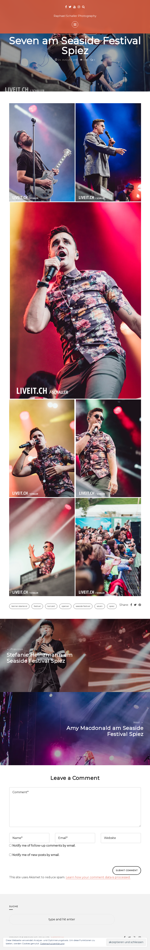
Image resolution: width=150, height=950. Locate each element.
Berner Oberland (19, 606)
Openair (65, 606)
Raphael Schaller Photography (75, 16)
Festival (37, 606)
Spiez (111, 606)
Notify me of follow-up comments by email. (43, 845)
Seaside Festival (83, 606)
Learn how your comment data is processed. (98, 877)
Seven (100, 606)
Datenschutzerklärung (52, 943)
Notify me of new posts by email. (35, 855)
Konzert (51, 606)
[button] (42, 152)
